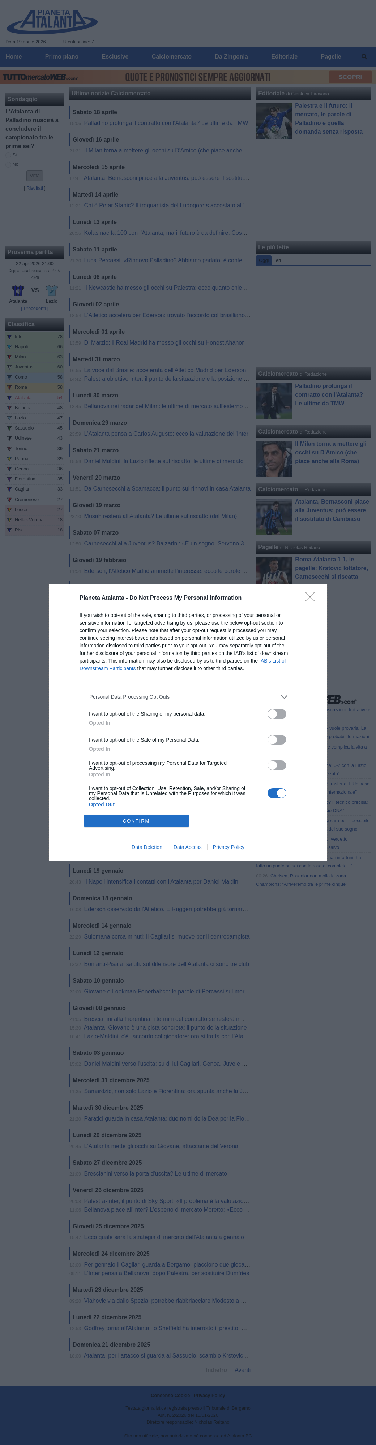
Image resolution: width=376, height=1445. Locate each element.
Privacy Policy (228, 847)
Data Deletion (147, 847)
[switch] (277, 714)
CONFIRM (136, 821)
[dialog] (188, 722)
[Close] (312, 599)
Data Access (188, 847)
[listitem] (188, 697)
